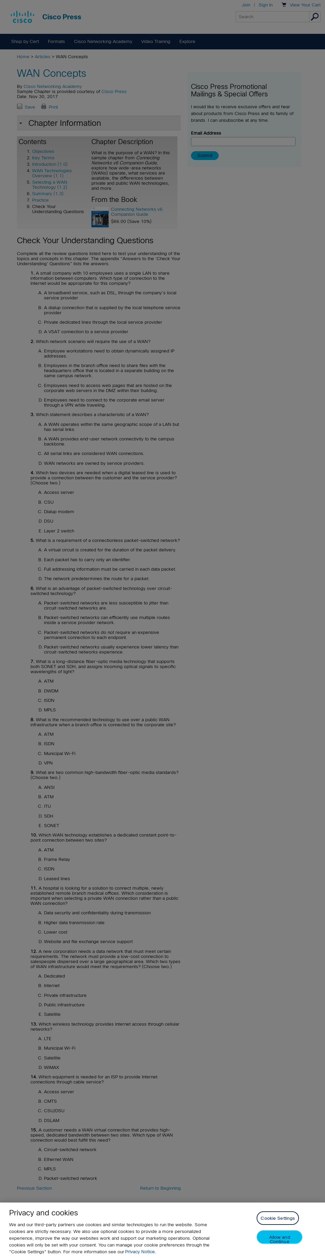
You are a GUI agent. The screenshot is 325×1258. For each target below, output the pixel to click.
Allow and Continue (279, 1239)
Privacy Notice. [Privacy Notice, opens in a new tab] (140, 1251)
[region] (162, 1230)
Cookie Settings (278, 1218)
